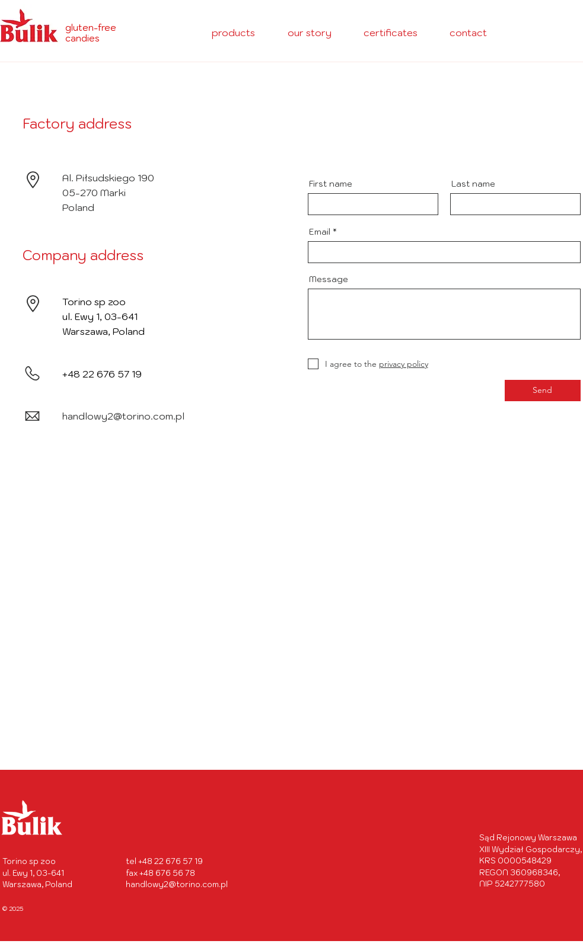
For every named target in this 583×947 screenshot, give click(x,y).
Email (319, 232)
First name (330, 184)
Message (328, 279)
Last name (473, 184)
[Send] (543, 390)
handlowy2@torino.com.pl (123, 416)
